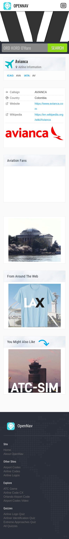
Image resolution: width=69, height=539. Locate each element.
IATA (27, 75)
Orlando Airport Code (16, 496)
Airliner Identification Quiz (19, 518)
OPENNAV (15, 5)
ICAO (10, 75)
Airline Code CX (13, 492)
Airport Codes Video (15, 500)
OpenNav (19, 425)
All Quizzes (10, 526)
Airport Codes (12, 467)
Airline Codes (11, 471)
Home (7, 449)
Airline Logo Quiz (14, 514)
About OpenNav (13, 453)
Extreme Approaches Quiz (19, 522)
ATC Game (10, 488)
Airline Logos (11, 475)
